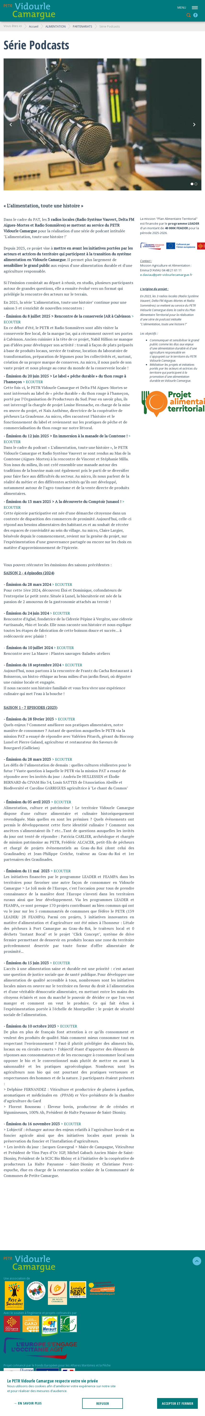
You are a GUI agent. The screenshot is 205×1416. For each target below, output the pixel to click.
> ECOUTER (33, 381)
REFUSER (102, 1403)
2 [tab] (196, 184)
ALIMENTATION (56, 26)
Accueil (33, 26)
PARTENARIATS (82, 26)
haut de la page (194, 1261)
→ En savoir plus (27, 1403)
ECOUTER (66, 719)
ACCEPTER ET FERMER (177, 1403)
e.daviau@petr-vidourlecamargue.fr (166, 275)
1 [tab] (192, 184)
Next (194, 124)
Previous (10, 124)
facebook (195, 15)
